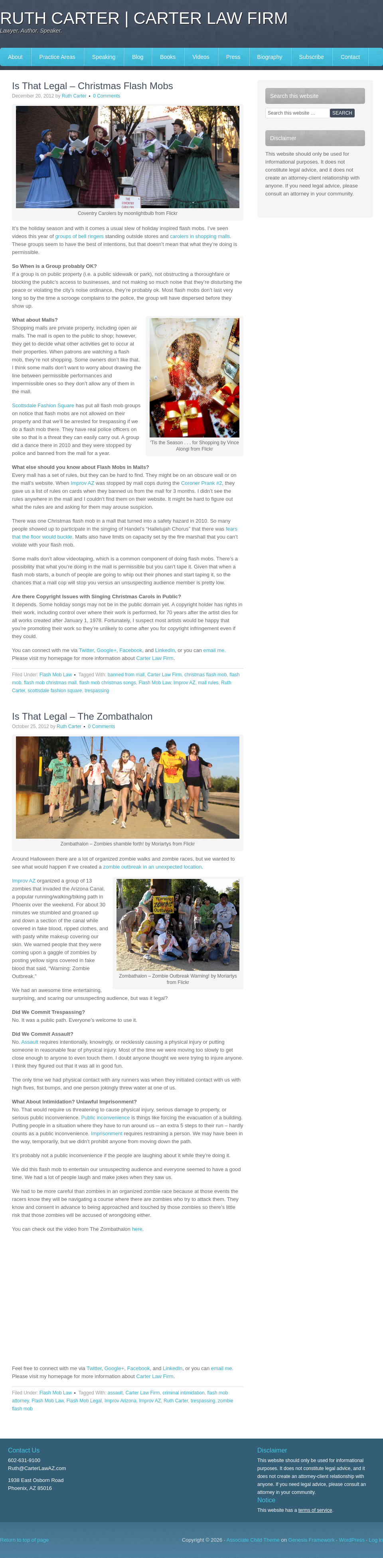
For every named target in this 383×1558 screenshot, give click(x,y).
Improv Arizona (120, 1401)
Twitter (86, 650)
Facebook (130, 650)
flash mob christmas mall (50, 682)
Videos (200, 57)
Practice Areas (57, 57)
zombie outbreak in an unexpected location (152, 867)
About (15, 57)
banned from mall (126, 674)
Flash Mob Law (55, 674)
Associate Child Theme (252, 1540)
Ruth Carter (74, 96)
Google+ (106, 650)
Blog (137, 57)
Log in (376, 1540)
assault (115, 1393)
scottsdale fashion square (55, 690)
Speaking (103, 57)
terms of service (315, 1510)
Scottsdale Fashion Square (43, 405)
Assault (29, 1042)
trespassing (97, 690)
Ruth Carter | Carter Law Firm (144, 18)
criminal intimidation (183, 1393)
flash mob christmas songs (107, 682)
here (137, 1229)
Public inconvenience (105, 1118)
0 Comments (106, 96)
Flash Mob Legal (84, 1401)
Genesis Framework (311, 1540)
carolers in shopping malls (200, 236)
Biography (269, 57)
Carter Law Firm (154, 658)
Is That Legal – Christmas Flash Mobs (92, 85)
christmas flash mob (205, 674)
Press (233, 57)
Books (168, 57)
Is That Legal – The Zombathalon (82, 716)
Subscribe (311, 57)
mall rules (208, 682)
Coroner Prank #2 (201, 483)
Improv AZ (82, 483)
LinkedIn (165, 650)
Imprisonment (106, 1133)
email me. (214, 650)
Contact (350, 57)
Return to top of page (24, 1540)
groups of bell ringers (79, 236)
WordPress (352, 1540)
